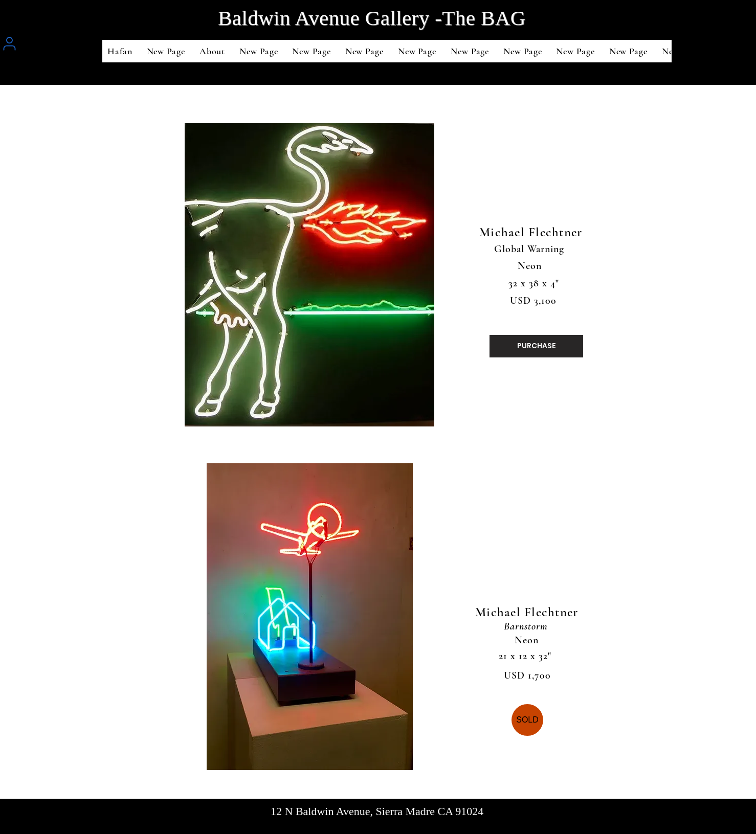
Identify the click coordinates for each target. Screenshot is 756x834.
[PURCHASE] (536, 346)
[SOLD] (527, 720)
